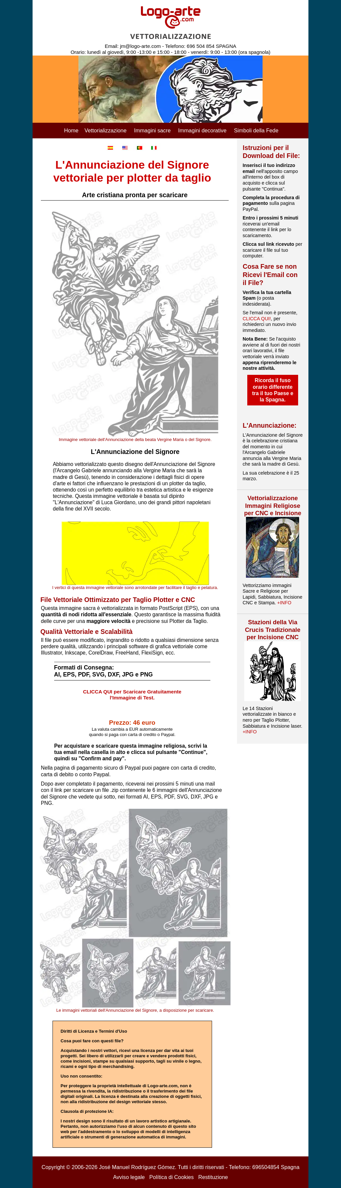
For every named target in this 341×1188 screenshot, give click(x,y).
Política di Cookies (171, 1177)
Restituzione (213, 1177)
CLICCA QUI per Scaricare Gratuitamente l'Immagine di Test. (132, 695)
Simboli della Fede (256, 130)
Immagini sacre (152, 130)
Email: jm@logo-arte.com (133, 46)
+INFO (284, 602)
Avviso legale (129, 1177)
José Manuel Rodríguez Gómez (137, 1167)
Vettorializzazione (105, 130)
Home (71, 130)
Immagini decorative (202, 130)
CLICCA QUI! (257, 318)
